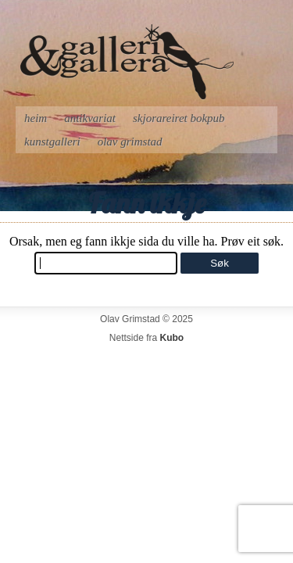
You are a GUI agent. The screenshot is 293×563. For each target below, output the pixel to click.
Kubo (172, 337)
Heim (35, 118)
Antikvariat (90, 118)
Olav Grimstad (130, 141)
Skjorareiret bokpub (179, 118)
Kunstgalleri (52, 141)
